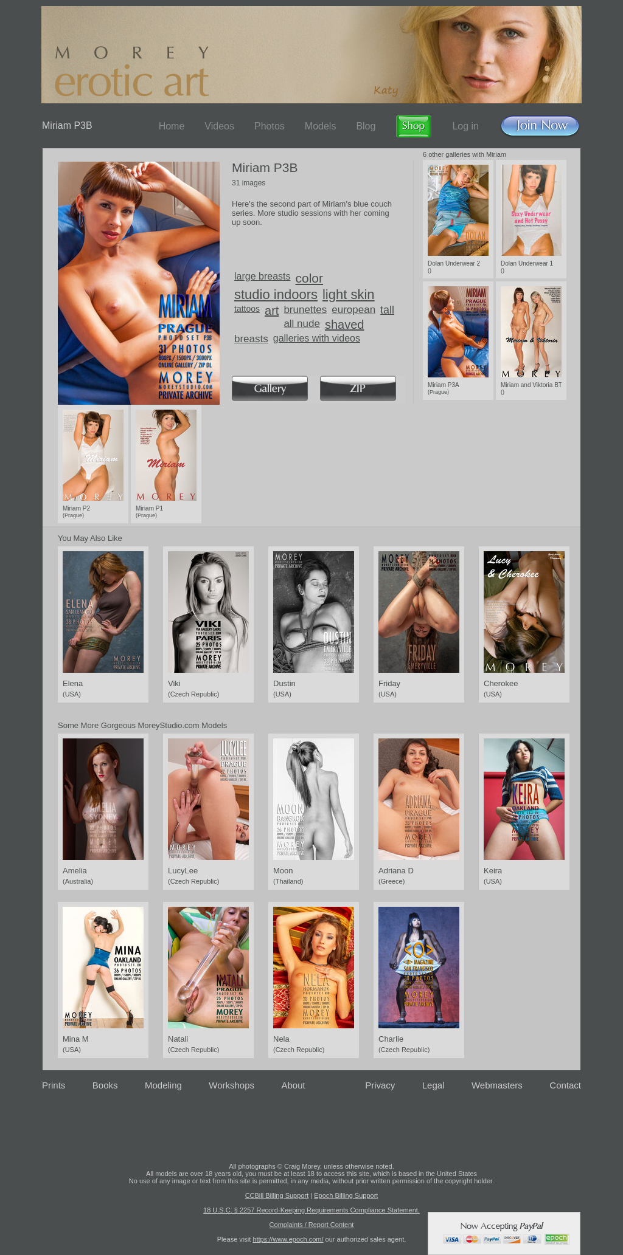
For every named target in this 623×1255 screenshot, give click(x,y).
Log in (465, 126)
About (293, 1085)
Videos (219, 126)
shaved (344, 324)
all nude (302, 323)
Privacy (380, 1085)
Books (105, 1085)
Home (172, 126)
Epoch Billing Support (346, 1195)
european (353, 309)
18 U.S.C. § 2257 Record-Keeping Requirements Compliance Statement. (311, 1210)
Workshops (231, 1085)
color (310, 278)
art (272, 310)
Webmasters (497, 1085)
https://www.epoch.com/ (287, 1239)
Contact (565, 1085)
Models (320, 126)
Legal (433, 1085)
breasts (251, 339)
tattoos (247, 309)
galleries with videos (316, 338)
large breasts (262, 276)
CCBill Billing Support (277, 1195)
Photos (269, 126)
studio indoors (276, 294)
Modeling (163, 1085)
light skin (348, 294)
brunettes (305, 309)
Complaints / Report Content (312, 1224)
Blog (365, 126)
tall (387, 310)
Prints (53, 1085)
